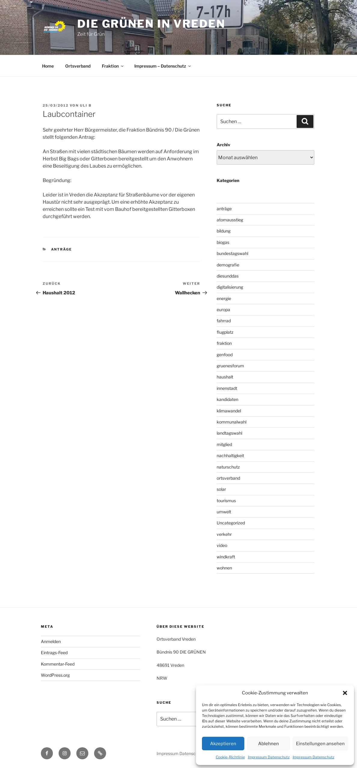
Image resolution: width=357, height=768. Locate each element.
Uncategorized (231, 522)
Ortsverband (77, 65)
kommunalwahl (231, 421)
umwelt (224, 511)
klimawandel (229, 410)
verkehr (224, 534)
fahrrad (224, 320)
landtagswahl (229, 433)
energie (224, 298)
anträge (61, 249)
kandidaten (227, 399)
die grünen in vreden (151, 23)
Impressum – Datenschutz (163, 65)
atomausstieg (230, 219)
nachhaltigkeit (230, 455)
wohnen (224, 567)
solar (221, 489)
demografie (228, 264)
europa (223, 309)
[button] (345, 693)
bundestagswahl (232, 253)
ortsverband (228, 478)
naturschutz (228, 466)
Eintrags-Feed (54, 652)
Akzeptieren (223, 743)
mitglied (224, 444)
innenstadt (227, 388)
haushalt (225, 376)
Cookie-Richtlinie (230, 757)
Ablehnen (268, 743)
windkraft (226, 556)
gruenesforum (230, 365)
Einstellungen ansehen (320, 743)
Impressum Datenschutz (269, 757)
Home (48, 65)
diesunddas (228, 275)
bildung (223, 230)
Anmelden (51, 641)
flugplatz (225, 332)
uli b (86, 105)
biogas (223, 242)
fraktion (224, 343)
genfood (225, 354)
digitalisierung (230, 287)
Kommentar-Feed (58, 663)
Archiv (223, 144)
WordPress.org (55, 675)
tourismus (226, 500)
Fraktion (113, 65)
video (222, 545)
